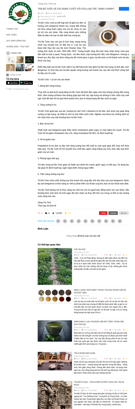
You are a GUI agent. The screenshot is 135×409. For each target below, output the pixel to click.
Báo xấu (123, 213)
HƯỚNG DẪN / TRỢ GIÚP (17, 46)
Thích (103, 213)
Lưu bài (113, 213)
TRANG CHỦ (12, 29)
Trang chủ (42, 3)
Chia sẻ (52, 3)
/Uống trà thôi (13, 75)
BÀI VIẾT (62, 16)
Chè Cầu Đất (80, 249)
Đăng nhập (72, 236)
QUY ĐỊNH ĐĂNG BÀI (16, 40)
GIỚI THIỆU (11, 35)
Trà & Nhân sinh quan (84, 353)
